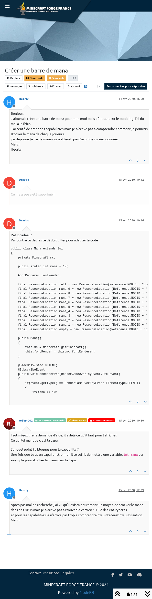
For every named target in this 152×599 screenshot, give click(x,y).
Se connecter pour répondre (126, 86)
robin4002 (26, 420)
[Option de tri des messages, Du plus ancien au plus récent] (99, 86)
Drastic (24, 179)
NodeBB (87, 592)
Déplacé (14, 78)
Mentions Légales (58, 572)
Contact (34, 572)
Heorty (24, 99)
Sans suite (56, 78)
